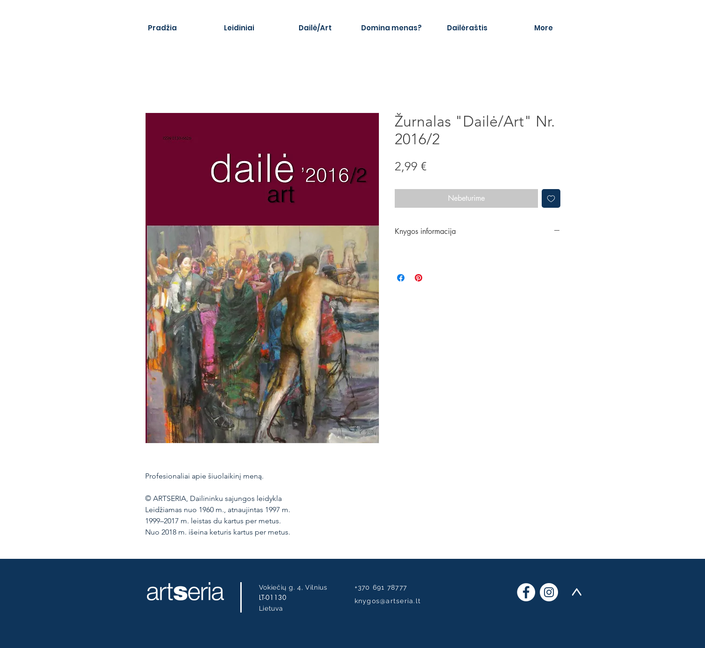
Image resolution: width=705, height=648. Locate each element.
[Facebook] (526, 592)
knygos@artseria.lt (388, 601)
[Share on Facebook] (400, 277)
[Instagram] (549, 592)
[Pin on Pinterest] (418, 277)
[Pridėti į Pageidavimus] (551, 198)
